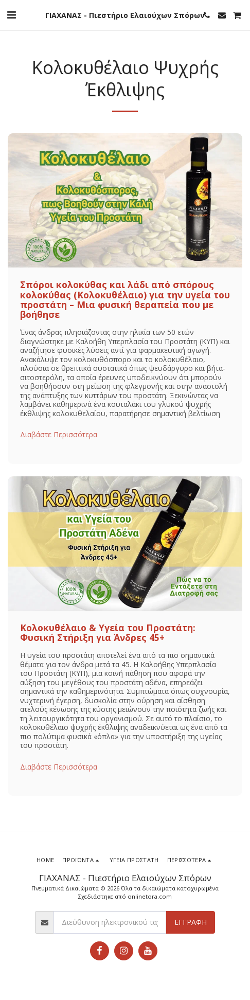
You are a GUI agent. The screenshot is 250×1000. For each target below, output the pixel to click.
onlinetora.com (150, 896)
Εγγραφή (190, 922)
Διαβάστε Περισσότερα (58, 434)
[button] (11, 14)
